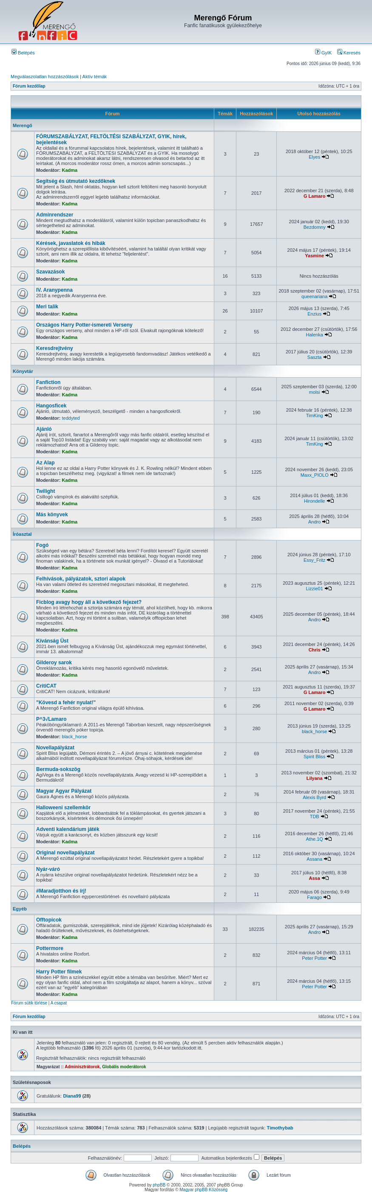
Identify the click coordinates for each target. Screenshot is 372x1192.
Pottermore (49, 948)
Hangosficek (51, 406)
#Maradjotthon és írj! (61, 891)
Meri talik (47, 307)
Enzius (314, 313)
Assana (314, 859)
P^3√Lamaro (51, 719)
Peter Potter (314, 958)
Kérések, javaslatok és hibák (70, 243)
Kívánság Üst (52, 641)
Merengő (22, 125)
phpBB (159, 1185)
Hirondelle (314, 501)
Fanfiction (48, 382)
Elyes (314, 156)
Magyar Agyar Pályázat (63, 791)
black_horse (74, 736)
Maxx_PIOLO (315, 475)
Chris (315, 649)
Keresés (349, 52)
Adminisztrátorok (82, 1066)
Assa (314, 878)
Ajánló (44, 429)
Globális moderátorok (124, 1066)
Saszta (314, 357)
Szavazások (50, 272)
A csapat (59, 1003)
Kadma (70, 170)
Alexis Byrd (314, 797)
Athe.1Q (314, 839)
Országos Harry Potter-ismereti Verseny (84, 325)
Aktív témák (94, 76)
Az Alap (45, 463)
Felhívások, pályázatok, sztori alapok (80, 579)
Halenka (314, 334)
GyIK (323, 52)
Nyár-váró (48, 869)
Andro (314, 521)
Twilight (45, 491)
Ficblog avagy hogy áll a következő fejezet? (89, 602)
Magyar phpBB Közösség (203, 1189)
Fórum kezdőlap (29, 86)
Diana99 (72, 1095)
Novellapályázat (55, 748)
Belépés (23, 52)
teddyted (71, 418)
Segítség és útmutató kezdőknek (75, 181)
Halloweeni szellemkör (63, 808)
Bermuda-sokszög (58, 769)
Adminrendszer (54, 215)
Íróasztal (22, 534)
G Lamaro (314, 196)
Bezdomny (315, 227)
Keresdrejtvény (54, 348)
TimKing (314, 415)
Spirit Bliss (314, 756)
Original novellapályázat (65, 853)
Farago (314, 897)
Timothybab (280, 1127)
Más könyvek (52, 515)
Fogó (42, 545)
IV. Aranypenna (54, 290)
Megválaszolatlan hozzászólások (45, 76)
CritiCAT (46, 686)
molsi (314, 392)
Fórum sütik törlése (29, 1003)
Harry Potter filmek (59, 972)
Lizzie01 (314, 588)
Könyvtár (23, 371)
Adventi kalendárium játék (67, 829)
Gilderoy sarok (54, 663)
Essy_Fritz (314, 560)
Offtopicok (49, 920)
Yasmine (314, 255)
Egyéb (20, 908)
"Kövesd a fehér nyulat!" (66, 703)
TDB (314, 816)
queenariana (314, 296)
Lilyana (315, 778)
